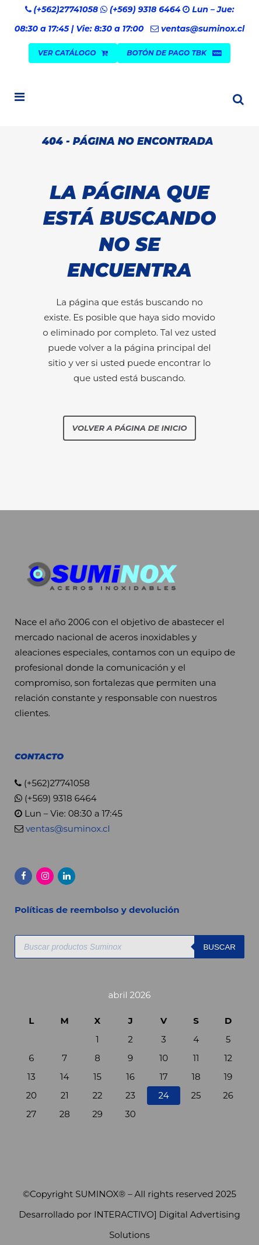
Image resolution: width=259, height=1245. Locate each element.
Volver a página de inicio (129, 428)
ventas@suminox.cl (202, 28)
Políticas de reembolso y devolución (98, 909)
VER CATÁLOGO (73, 52)
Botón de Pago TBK (174, 52)
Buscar (219, 947)
